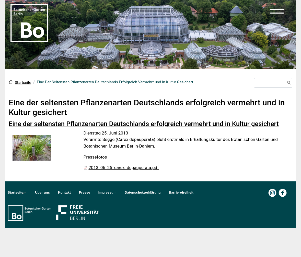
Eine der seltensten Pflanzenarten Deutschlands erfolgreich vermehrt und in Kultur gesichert (144, 124)
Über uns (42, 192)
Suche (288, 83)
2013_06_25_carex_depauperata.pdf (124, 167)
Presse (84, 192)
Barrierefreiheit (181, 192)
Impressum (107, 192)
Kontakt (64, 192)
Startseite (23, 82)
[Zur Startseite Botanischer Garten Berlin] (29, 22)
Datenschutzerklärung (143, 192)
